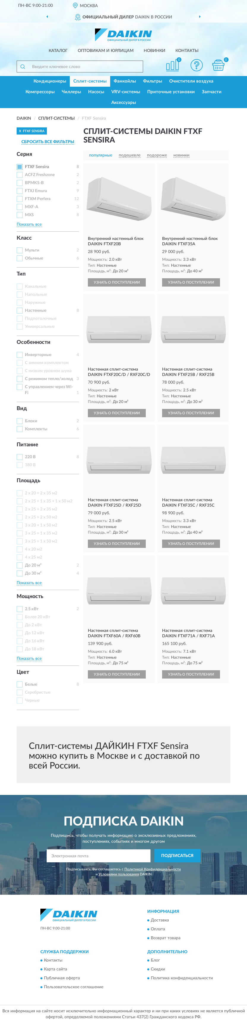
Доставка (160, 920)
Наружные (35, 303)
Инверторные (38, 355)
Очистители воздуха (191, 81)
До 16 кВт (34, 641)
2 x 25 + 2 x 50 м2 (41, 517)
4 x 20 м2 (33, 549)
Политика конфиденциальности (182, 978)
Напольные (36, 294)
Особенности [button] (33, 342)
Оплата (158, 929)
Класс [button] (24, 238)
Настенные (35, 311)
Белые (31, 684)
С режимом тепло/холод (49, 379)
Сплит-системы (90, 81)
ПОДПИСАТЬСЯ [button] (177, 856)
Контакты (187, 51)
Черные (32, 700)
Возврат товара (165, 938)
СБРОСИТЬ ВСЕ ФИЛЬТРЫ (47, 142)
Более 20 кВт (37, 617)
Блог (155, 960)
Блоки (31, 421)
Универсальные (40, 327)
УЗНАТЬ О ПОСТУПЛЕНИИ (117, 282)
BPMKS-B (34, 183)
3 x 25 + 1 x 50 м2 (41, 541)
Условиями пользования (119, 874)
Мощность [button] (30, 596)
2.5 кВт (32, 609)
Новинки (154, 51)
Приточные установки (171, 92)
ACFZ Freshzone (40, 175)
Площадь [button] (28, 480)
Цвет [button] (23, 672)
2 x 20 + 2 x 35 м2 (41, 493)
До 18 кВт (34, 649)
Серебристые (37, 692)
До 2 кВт (33, 625)
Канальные (35, 286)
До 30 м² (33, 573)
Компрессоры (40, 92)
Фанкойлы (125, 81)
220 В (30, 457)
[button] (196, 65)
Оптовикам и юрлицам (106, 51)
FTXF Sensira (37, 167)
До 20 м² (33, 565)
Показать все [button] (29, 224)
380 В (30, 465)
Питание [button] (27, 445)
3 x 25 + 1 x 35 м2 (41, 533)
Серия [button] (24, 154)
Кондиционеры (50, 81)
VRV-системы (125, 92)
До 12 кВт (34, 633)
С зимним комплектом (47, 363)
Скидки (158, 969)
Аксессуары (123, 102)
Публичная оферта (62, 978)
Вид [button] (22, 408)
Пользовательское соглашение (73, 987)
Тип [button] (21, 274)
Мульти (32, 250)
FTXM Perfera (37, 199)
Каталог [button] (58, 51)
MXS (29, 215)
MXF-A (31, 207)
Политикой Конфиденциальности (152, 869)
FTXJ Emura (36, 191)
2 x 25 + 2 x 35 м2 (41, 509)
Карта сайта (55, 969)
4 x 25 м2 (33, 557)
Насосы (96, 92)
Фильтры (152, 81)
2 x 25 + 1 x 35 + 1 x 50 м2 (48, 501)
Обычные (34, 258)
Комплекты (36, 429)
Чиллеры (71, 92)
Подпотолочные (40, 319)
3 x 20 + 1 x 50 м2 (41, 525)
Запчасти (211, 92)
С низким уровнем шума (48, 371)
